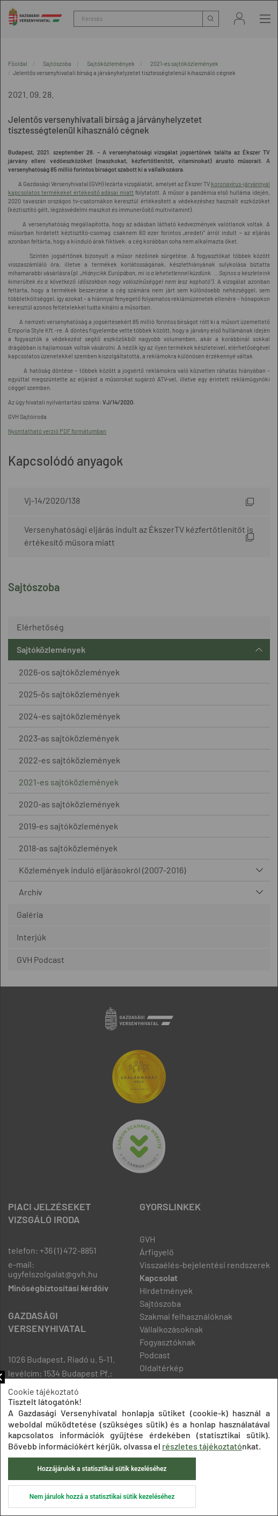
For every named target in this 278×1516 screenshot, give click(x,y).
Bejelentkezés (239, 18)
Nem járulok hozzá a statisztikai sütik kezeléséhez (102, 1496)
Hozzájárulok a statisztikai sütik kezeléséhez (102, 1469)
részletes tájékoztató (202, 1446)
